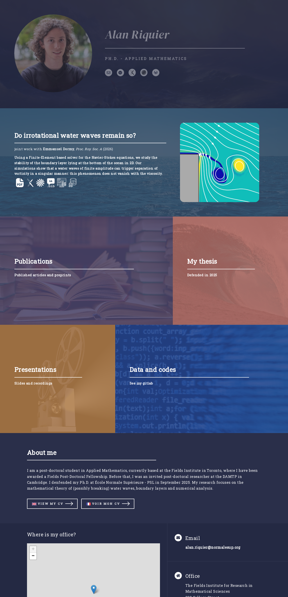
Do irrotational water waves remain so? (75, 135)
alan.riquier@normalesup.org (213, 547)
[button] (94, 589)
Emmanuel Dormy (58, 149)
